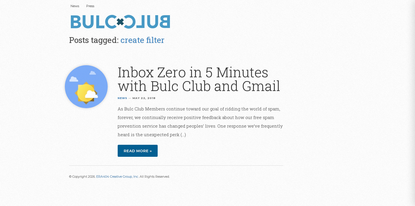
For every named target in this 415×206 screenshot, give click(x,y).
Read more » (138, 150)
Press (90, 6)
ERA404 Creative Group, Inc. (117, 177)
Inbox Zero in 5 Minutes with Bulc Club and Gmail (199, 79)
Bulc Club (122, 22)
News (75, 6)
